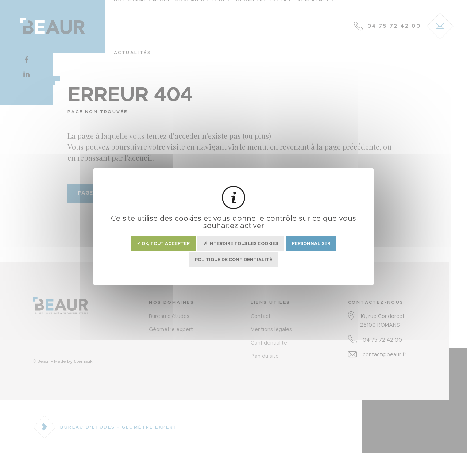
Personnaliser (311, 243)
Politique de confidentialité (233, 259)
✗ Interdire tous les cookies (241, 243)
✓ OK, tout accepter (163, 243)
